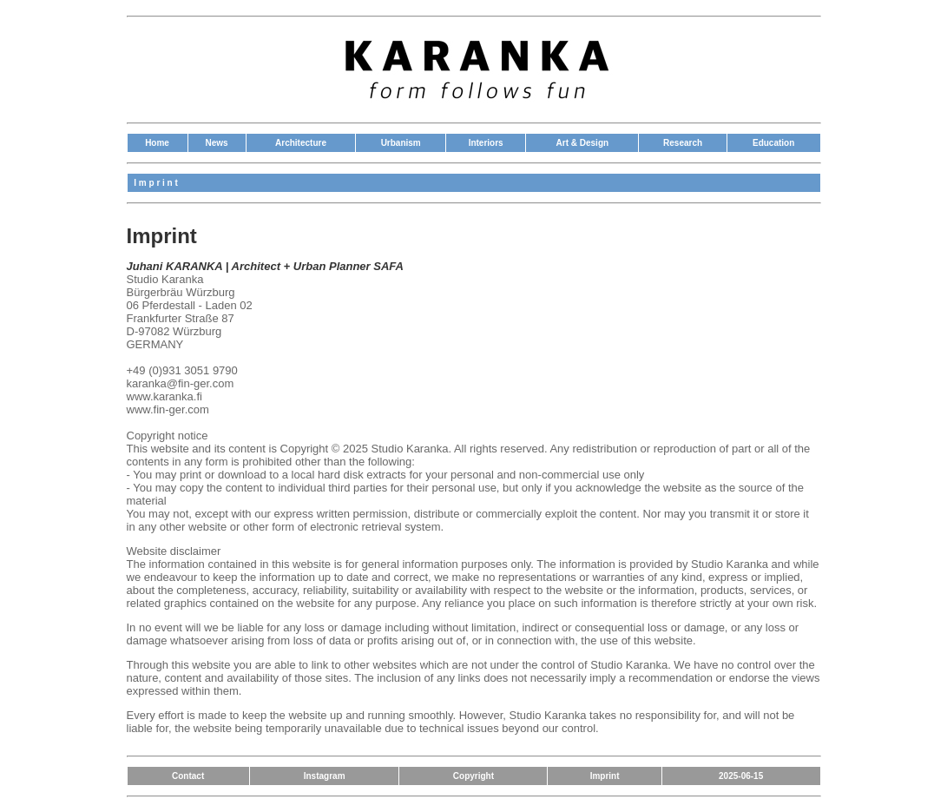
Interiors (486, 143)
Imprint (605, 776)
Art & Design (582, 143)
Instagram (324, 776)
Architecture (300, 143)
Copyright (473, 776)
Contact (188, 776)
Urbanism (401, 143)
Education (773, 143)
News (216, 143)
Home (157, 143)
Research (682, 143)
